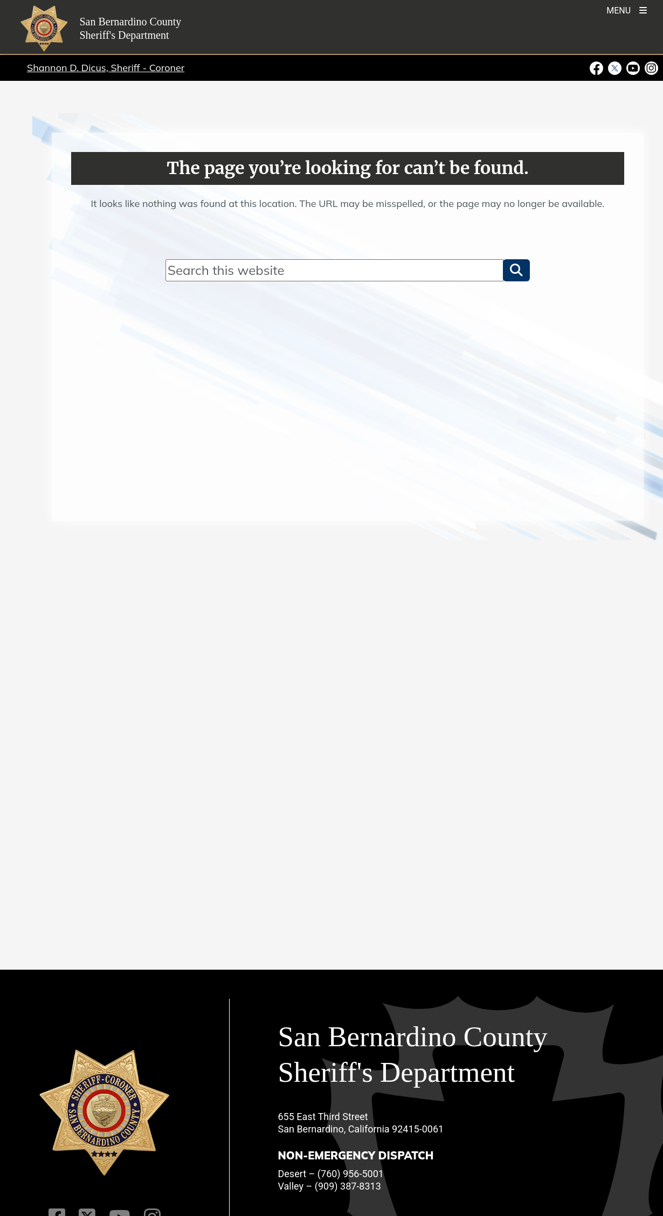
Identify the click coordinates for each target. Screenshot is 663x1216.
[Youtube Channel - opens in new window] (633, 67)
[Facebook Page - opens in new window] (598, 67)
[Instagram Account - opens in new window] (651, 67)
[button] (516, 270)
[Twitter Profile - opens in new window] (615, 67)
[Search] (334, 270)
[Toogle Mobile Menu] (626, 9)
